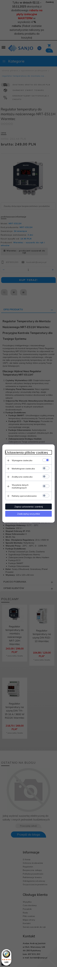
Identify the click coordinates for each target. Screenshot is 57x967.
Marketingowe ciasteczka (23, 468)
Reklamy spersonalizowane (24, 496)
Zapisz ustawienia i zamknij (28, 506)
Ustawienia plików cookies (26, 452)
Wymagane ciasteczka (22, 460)
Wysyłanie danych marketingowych (20, 486)
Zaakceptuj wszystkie (28, 513)
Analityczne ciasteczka (22, 477)
